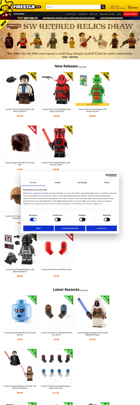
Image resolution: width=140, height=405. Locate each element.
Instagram (86, 363)
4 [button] (68, 57)
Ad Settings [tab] (82, 182)
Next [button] (138, 39)
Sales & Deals (130, 14)
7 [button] (73, 57)
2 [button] (64, 57)
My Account (71, 14)
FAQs (119, 14)
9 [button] (77, 57)
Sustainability (7, 383)
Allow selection (70, 228)
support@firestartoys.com (46, 366)
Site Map (5, 386)
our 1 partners (36, 193)
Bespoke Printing (107, 14)
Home (4, 355)
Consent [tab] (33, 182)
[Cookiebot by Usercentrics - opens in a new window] (107, 175)
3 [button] (66, 57)
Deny (38, 228)
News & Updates (8, 364)
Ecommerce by (130, 402)
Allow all (101, 228)
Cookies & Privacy (9, 377)
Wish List (93, 14)
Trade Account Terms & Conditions (50, 378)
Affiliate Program (43, 382)
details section (99, 209)
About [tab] (107, 182)
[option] (70, 39)
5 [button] (70, 57)
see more (82, 67)
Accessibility (6, 380)
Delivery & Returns (9, 371)
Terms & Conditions (10, 374)
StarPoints (83, 14)
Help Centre (41, 358)
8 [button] (75, 57)
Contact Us (40, 355)
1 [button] (63, 57)
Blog (4, 367)
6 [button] (71, 57)
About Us (5, 361)
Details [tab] (57, 182)
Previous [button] (2, 39)
